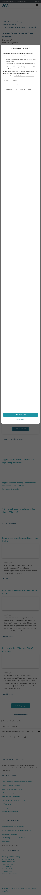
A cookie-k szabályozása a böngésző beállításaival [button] (18, 89)
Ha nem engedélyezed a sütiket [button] (12, 85)
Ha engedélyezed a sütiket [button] (11, 80)
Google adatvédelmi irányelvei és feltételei (24, 76)
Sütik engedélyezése (20, 414)
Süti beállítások (20, 419)
